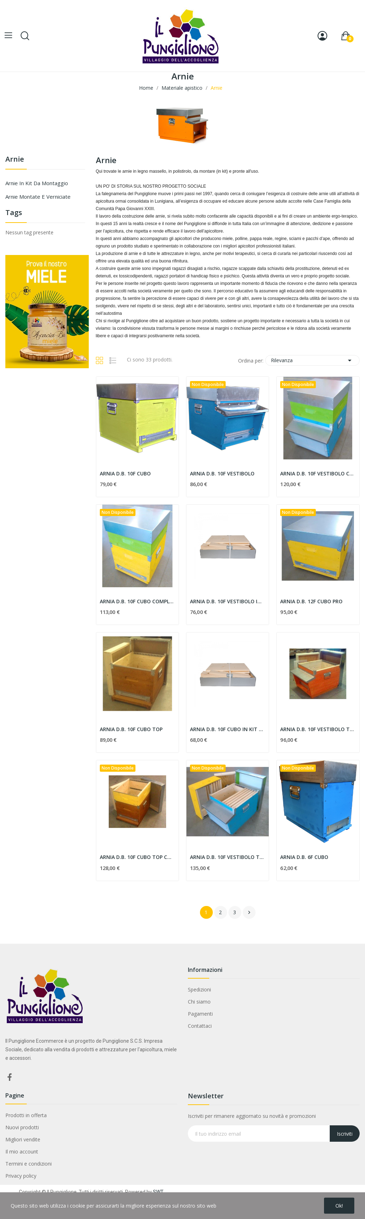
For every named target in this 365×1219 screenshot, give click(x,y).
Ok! (339, 1205)
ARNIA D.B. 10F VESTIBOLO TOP (317, 729)
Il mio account (21, 1151)
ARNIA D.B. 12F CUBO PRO (311, 601)
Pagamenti (200, 1013)
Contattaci (200, 1025)
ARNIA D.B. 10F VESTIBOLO (222, 473)
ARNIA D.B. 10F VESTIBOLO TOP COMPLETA (227, 857)
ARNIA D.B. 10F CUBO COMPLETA (137, 601)
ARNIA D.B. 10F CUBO (125, 473)
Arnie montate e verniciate (38, 196)
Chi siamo (199, 1001)
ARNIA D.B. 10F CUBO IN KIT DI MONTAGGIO (227, 729)
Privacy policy (20, 1175)
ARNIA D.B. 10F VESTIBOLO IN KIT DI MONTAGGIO (227, 601)
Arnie (14, 160)
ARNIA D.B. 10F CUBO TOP (131, 729)
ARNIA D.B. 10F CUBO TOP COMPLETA (137, 857)
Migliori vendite (22, 1139)
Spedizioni (199, 989)
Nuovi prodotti (22, 1127)
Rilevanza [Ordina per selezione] (312, 360)
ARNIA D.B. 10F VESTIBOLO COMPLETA (317, 473)
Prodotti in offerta (26, 1115)
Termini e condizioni (28, 1163)
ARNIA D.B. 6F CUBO (304, 857)
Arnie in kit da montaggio (36, 183)
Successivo (249, 912)
